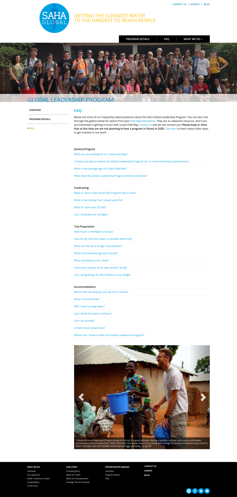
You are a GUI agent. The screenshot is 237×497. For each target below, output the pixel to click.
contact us (146, 125)
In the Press (32, 486)
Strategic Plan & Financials (78, 482)
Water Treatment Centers (38, 478)
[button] (84, 397)
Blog (207, 4)
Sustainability (33, 482)
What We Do (193, 39)
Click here (171, 128)
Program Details (138, 39)
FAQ (166, 39)
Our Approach (33, 474)
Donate (195, 4)
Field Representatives (142, 121)
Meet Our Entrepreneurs (77, 478)
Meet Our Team (73, 474)
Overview (35, 109)
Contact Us (180, 4)
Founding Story (73, 471)
